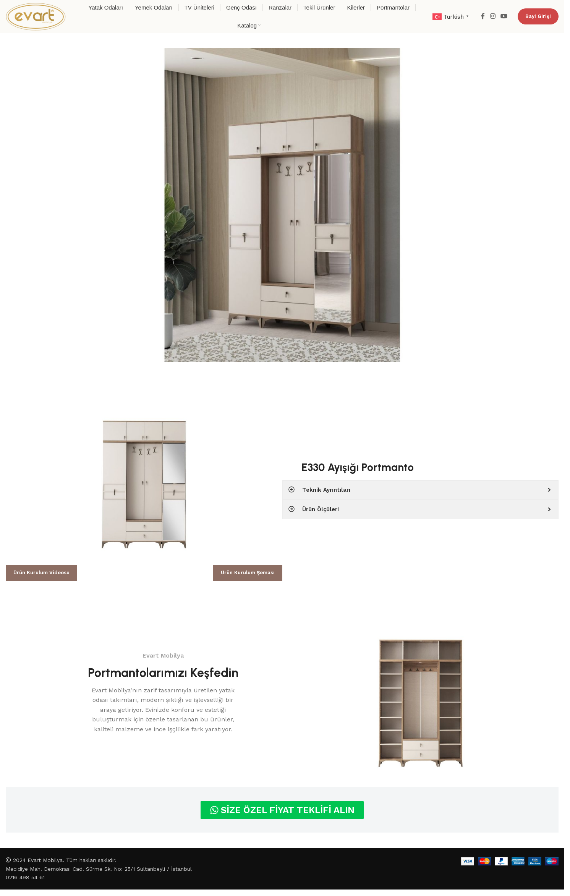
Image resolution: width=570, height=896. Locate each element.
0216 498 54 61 (25, 877)
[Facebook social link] (482, 16)
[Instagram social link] (492, 16)
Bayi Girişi (538, 16)
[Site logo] (36, 16)
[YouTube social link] (504, 16)
